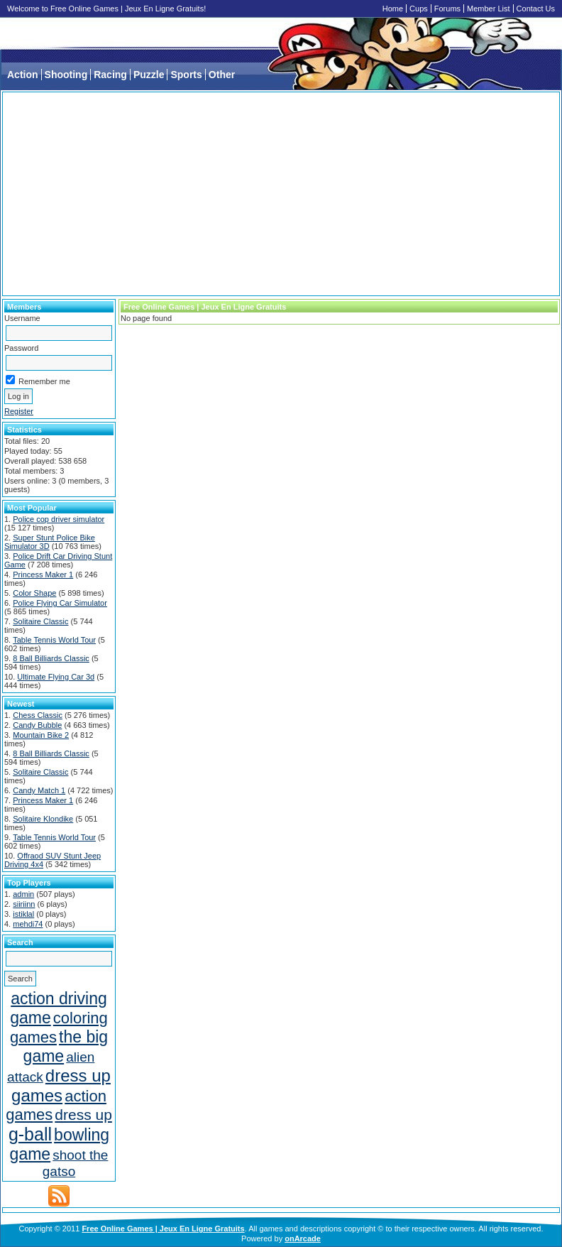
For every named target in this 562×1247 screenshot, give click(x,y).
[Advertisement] (281, 193)
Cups (418, 8)
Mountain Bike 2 (41, 735)
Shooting (66, 74)
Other (222, 74)
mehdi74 (28, 924)
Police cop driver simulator (58, 519)
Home (392, 8)
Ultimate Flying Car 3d (55, 676)
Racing (110, 74)
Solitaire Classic (40, 621)
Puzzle (149, 74)
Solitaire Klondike (43, 819)
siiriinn (24, 904)
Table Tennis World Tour (54, 640)
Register (18, 411)
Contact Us (536, 8)
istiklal (23, 914)
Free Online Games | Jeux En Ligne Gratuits (163, 1228)
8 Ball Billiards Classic (51, 658)
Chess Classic (37, 715)
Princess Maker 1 (43, 574)
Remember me (38, 381)
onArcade (303, 1238)
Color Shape (34, 593)
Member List (488, 8)
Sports (186, 74)
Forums (447, 8)
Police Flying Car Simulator (60, 603)
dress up (83, 1114)
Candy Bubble (37, 725)
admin (23, 894)
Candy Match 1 (39, 790)
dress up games (61, 1085)
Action (22, 74)
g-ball (30, 1134)
